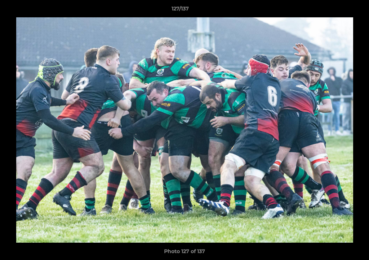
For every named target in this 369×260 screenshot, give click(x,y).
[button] (338, 10)
